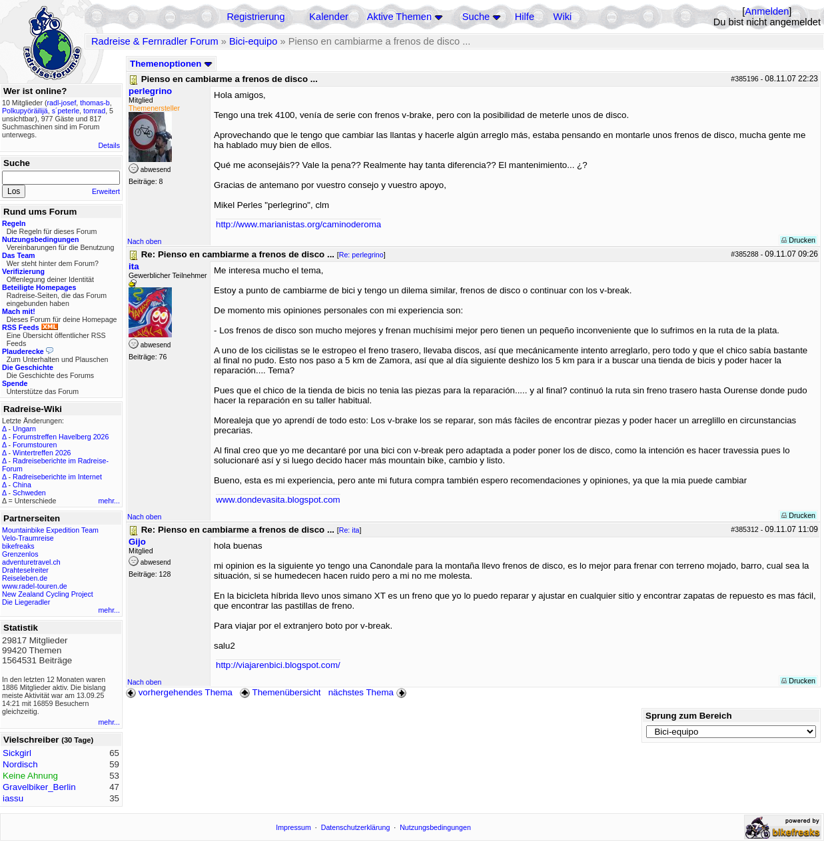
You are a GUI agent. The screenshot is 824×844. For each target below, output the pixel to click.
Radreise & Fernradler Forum (154, 41)
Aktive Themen (399, 16)
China (22, 485)
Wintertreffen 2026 (42, 453)
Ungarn (24, 429)
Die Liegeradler (26, 602)
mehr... (109, 501)
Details (109, 145)
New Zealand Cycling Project (47, 594)
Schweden (29, 493)
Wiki (563, 16)
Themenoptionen (171, 64)
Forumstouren (35, 445)
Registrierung (255, 16)
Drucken (798, 240)
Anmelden (767, 11)
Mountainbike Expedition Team (50, 530)
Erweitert (106, 191)
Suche (476, 16)
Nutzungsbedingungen (435, 827)
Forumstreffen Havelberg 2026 (61, 437)
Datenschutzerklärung (355, 827)
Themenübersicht (280, 692)
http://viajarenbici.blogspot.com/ (278, 665)
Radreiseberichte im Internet (57, 477)
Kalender (328, 16)
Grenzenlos (20, 554)
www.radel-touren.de (34, 586)
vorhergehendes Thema (179, 692)
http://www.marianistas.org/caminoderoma (298, 224)
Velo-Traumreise (28, 538)
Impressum (293, 827)
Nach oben (144, 241)
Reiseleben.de (24, 578)
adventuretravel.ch (31, 562)
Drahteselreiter (25, 570)
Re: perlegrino (361, 255)
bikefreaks (18, 546)
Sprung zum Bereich (688, 716)
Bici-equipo (253, 41)
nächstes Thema (368, 692)
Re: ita (349, 530)
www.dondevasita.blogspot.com (278, 500)
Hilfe (524, 16)
